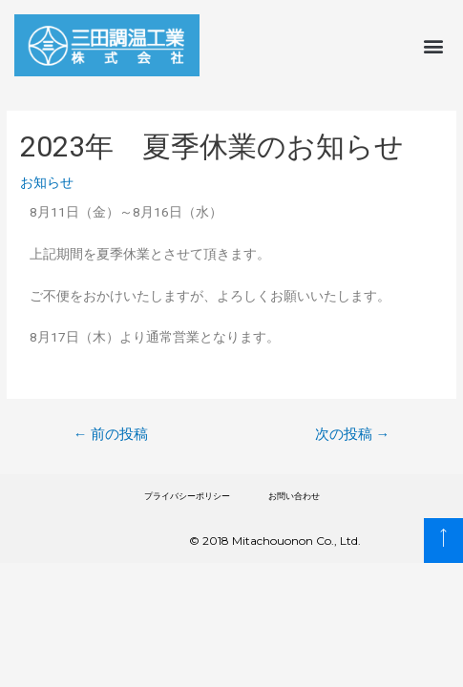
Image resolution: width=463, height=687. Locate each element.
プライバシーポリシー (187, 495)
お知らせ (47, 182)
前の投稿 (111, 434)
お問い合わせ (294, 495)
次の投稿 (352, 434)
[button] (433, 45)
